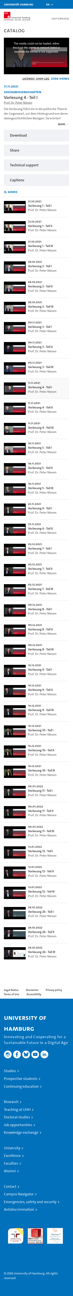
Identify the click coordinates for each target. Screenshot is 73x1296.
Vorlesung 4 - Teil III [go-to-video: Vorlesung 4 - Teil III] (41, 428)
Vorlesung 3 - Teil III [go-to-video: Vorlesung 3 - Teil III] (40, 367)
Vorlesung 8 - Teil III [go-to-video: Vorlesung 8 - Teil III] (41, 649)
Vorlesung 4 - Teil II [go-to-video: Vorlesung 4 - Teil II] (40, 407)
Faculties (11, 1163)
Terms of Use (11, 994)
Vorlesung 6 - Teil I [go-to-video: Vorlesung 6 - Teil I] (40, 508)
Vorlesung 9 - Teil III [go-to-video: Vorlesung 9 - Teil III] (41, 710)
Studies (10, 1070)
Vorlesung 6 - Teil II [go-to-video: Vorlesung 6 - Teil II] (40, 528)
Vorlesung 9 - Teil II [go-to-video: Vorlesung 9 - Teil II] (40, 690)
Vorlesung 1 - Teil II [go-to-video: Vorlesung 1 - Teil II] (40, 226)
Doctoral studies (17, 1117)
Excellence (12, 1155)
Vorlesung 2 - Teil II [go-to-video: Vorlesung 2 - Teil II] (40, 286)
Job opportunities (18, 1125)
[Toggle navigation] (68, 4)
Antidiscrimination (19, 1209)
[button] (47, 4)
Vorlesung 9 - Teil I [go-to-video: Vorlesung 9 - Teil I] (40, 670)
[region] (36, 135)
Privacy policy (54, 990)
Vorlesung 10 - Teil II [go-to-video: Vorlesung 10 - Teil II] (41, 750)
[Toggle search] (58, 4)
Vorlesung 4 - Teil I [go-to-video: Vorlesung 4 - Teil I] (40, 387)
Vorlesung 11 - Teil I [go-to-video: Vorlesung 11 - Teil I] (40, 791)
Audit (31, 1230)
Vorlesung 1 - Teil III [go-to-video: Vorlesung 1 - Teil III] (40, 246)
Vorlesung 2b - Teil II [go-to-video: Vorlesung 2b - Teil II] (41, 932)
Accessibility (33, 994)
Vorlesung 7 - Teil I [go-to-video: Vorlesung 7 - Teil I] (40, 548)
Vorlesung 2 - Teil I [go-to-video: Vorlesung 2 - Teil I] (40, 266)
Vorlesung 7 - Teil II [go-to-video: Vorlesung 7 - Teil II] (40, 569)
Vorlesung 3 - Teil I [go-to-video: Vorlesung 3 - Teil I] (40, 327)
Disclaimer (32, 990)
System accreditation (16, 1248)
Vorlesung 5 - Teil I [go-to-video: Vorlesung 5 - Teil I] (40, 448)
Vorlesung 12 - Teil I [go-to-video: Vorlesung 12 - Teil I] (40, 851)
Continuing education (21, 1086)
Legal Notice (11, 990)
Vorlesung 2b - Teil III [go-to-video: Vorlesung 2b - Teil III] (41, 952)
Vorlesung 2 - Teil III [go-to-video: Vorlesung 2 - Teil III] (40, 307)
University (12, 1148)
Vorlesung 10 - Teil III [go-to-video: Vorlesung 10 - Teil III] (41, 770)
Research (11, 1101)
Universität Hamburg (18, 4)
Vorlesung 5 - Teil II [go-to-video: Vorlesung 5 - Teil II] (40, 468)
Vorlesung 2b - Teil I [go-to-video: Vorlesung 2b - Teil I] (41, 912)
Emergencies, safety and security (30, 1201)
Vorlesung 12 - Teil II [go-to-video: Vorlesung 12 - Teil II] (41, 871)
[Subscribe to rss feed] (5, 192)
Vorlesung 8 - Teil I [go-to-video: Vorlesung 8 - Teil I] (40, 609)
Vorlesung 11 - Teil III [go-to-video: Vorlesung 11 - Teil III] (41, 831)
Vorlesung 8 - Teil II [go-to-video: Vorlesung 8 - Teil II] (40, 629)
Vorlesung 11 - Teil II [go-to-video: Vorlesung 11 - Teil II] (40, 811)
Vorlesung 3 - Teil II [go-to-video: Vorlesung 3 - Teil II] (40, 347)
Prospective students (20, 1078)
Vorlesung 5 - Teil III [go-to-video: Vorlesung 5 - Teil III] (40, 488)
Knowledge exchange (21, 1132)
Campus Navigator (19, 1194)
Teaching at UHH (17, 1109)
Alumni (10, 1171)
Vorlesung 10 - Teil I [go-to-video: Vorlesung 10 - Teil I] (40, 730)
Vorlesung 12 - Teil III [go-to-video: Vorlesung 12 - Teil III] (41, 891)
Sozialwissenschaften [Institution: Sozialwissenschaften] (22, 91)
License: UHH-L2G (35, 78)
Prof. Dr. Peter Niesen (18, 103)
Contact (10, 1186)
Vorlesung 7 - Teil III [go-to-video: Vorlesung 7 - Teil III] (40, 589)
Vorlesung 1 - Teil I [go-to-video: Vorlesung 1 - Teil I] (39, 206)
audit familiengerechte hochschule (16, 1235)
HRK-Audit (54, 1230)
